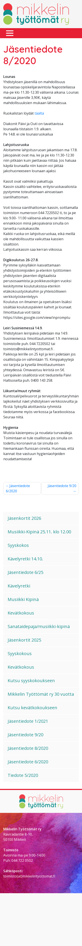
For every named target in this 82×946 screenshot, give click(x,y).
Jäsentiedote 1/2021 (28, 721)
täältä (39, 113)
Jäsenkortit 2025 (24, 640)
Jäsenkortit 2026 (24, 518)
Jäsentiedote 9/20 (62, 485)
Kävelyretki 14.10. (25, 559)
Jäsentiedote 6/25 (25, 572)
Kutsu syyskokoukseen (31, 680)
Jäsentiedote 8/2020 (28, 748)
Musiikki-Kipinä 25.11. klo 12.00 (39, 532)
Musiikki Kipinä (23, 599)
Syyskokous (20, 653)
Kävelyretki (19, 586)
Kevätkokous (21, 613)
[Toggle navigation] (9, 33)
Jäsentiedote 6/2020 (18, 488)
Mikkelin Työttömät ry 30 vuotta (41, 694)
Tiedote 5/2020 (23, 775)
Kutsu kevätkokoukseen (32, 708)
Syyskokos (18, 545)
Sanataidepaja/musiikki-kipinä (39, 626)
